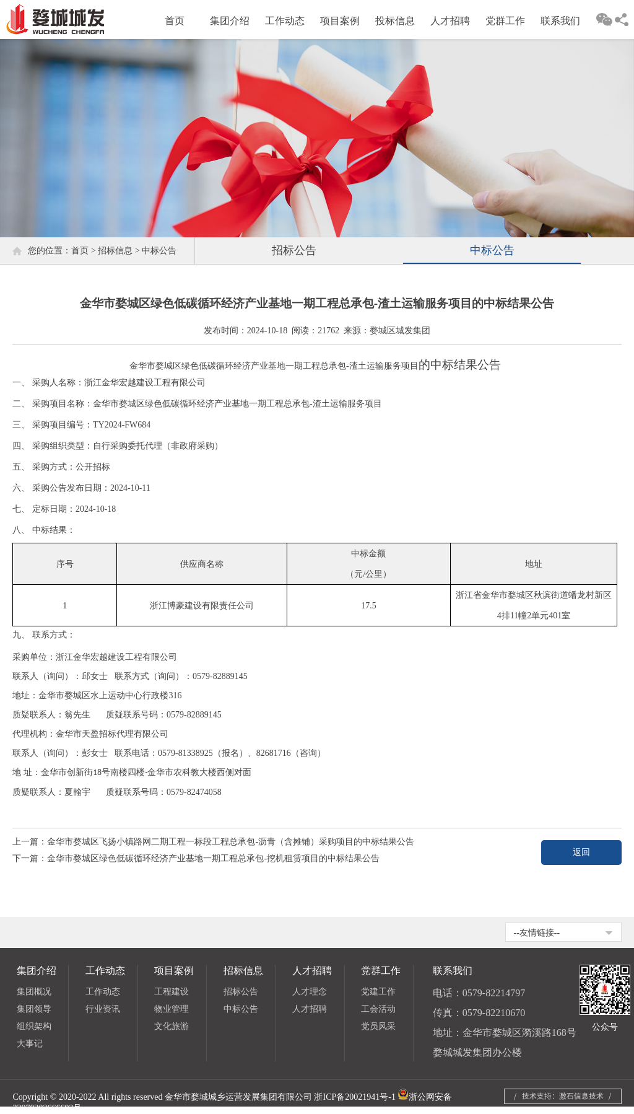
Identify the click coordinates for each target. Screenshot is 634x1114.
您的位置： (49, 250)
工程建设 (171, 991)
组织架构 (34, 1026)
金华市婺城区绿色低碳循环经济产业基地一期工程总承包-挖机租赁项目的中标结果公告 (213, 858)
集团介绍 (230, 20)
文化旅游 (171, 1026)
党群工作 (505, 20)
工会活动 (378, 1009)
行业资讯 (102, 1009)
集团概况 (34, 991)
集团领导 (34, 1009)
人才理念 (309, 991)
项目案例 (340, 20)
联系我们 (560, 20)
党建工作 (378, 991)
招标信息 (115, 250)
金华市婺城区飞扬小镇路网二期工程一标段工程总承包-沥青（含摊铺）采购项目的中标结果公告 (230, 841)
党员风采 (378, 1026)
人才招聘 (450, 20)
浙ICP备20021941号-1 (354, 1097)
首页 (175, 20)
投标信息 (395, 20)
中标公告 (159, 250)
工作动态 (285, 20)
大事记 (30, 1043)
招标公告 (294, 250)
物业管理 (171, 1009)
